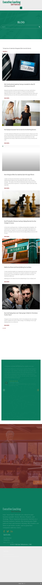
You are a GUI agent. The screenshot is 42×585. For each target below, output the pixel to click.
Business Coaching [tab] (5, 337)
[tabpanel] (21, 187)
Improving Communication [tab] (7, 340)
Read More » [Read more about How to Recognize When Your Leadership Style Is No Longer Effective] (7, 188)
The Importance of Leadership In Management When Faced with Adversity (17, 48)
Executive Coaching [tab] (5, 334)
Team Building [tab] (4, 348)
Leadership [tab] (3, 343)
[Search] (39, 27)
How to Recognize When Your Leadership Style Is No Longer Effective (19, 174)
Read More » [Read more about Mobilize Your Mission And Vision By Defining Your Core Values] (7, 281)
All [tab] (2, 43)
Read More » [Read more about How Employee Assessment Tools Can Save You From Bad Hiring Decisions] (7, 143)
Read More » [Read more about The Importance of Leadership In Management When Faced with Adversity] (5, 51)
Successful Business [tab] (5, 346)
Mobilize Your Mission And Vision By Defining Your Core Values (17, 267)
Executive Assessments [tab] (6, 331)
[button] (21, 8)
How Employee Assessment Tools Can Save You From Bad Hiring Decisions (20, 129)
